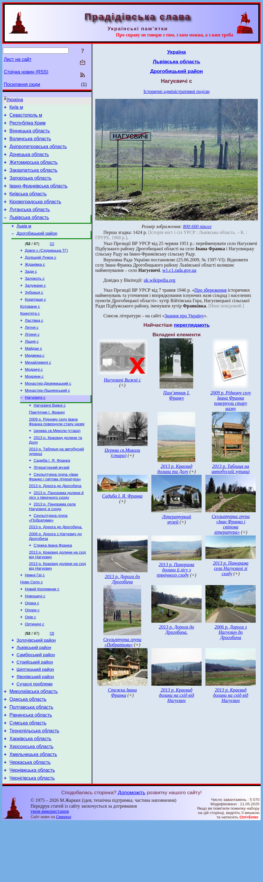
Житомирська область (33, 169)
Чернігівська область (32, 837)
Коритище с (35, 319)
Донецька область (29, 160)
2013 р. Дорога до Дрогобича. (55, 563)
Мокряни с (34, 402)
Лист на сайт (18, 59)
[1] (52, 258)
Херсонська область (31, 802)
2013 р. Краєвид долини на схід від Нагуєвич (176, 695)
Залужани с (35, 304)
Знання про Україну (184, 315)
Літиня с (32, 357)
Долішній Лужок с (40, 273)
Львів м (24, 240)
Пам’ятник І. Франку (47, 441)
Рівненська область (30, 767)
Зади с (31, 288)
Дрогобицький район (37, 248)
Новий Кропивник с (42, 629)
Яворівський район (35, 724)
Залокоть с (34, 296)
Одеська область (27, 750)
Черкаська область (30, 820)
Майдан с (33, 372)
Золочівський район (36, 684)
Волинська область (30, 143)
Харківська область (30, 793)
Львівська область (29, 230)
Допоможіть (131, 852)
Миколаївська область (33, 741)
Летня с (32, 349)
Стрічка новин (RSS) (26, 71)
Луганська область (29, 221)
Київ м (16, 108)
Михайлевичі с (38, 387)
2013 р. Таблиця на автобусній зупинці (231, 469)
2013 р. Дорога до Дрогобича (55, 519)
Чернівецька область (32, 828)
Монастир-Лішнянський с (47, 417)
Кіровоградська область (35, 213)
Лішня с (32, 364)
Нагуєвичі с (35, 425)
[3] (52, 676)
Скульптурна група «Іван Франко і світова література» (55, 509)
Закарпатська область (33, 178)
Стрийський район (35, 708)
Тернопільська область (34, 785)
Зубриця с (34, 311)
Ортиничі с (34, 667)
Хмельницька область (33, 811)
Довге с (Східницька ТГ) (46, 266)
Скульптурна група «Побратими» (48, 553)
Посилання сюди (22, 84)
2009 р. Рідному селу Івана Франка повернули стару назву (56, 451)
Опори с (32, 652)
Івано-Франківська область (38, 195)
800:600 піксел (197, 226)
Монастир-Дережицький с (48, 410)
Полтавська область (31, 758)
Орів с (30, 659)
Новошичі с (35, 636)
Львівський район (34, 692)
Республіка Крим (27, 125)
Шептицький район (35, 716)
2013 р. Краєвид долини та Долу (174, 469)
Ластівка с (34, 342)
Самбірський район (36, 700)
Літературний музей (52, 500)
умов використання (50, 870)
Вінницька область (29, 134)
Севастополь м (25, 116)
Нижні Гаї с (35, 614)
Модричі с (34, 395)
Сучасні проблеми (35, 733)
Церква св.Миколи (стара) (57, 461)
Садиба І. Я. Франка (52, 492)
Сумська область (27, 776)
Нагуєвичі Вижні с (49, 433)
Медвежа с (34, 379)
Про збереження (210, 290)
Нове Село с (31, 621)
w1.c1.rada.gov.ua (179, 270)
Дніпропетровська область (38, 151)
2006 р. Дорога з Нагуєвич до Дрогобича (230, 632)
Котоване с (30, 326)
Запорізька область (30, 186)
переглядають (192, 325)
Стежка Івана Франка (53, 582)
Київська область (27, 204)
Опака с (32, 644)
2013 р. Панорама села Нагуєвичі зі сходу (52, 541)
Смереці (63, 876)
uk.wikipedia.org (159, 280)
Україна (14, 99)
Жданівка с (35, 281)
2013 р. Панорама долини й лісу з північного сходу (56, 529)
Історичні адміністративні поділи (176, 91)
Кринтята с (30, 334)
